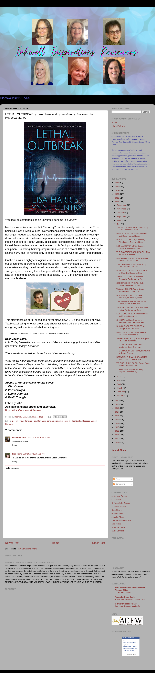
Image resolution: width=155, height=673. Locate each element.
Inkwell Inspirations (129, 642)
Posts (117, 479)
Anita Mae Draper (119, 496)
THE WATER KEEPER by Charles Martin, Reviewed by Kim (131, 302)
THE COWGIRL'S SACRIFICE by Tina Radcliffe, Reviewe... (133, 253)
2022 (117, 198)
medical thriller (75, 421)
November (121, 209)
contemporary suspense (57, 421)
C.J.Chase (116, 500)
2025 (117, 186)
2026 (117, 182)
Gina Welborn (117, 513)
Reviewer (9, 424)
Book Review (17, 421)
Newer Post (12, 542)
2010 (117, 439)
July (119, 224)
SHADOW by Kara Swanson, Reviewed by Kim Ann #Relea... (131, 321)
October (120, 213)
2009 (117, 442)
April (119, 384)
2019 (117, 404)
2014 (117, 423)
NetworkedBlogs (128, 637)
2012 (117, 431)
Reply (14, 445)
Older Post (98, 542)
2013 (117, 427)
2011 (117, 435)
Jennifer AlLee (118, 517)
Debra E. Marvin (119, 506)
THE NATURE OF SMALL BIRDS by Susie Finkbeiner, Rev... (132, 228)
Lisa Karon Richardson (121, 520)
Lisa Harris (17, 454)
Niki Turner (116, 524)
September (122, 216)
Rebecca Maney (89, 421)
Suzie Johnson (118, 531)
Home (55, 542)
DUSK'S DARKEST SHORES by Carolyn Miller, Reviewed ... (130, 327)
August (120, 220)
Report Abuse (119, 450)
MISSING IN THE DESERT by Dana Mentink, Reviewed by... (132, 259)
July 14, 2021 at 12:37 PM (39, 437)
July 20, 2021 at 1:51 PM (33, 454)
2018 (117, 408)
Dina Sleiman (117, 510)
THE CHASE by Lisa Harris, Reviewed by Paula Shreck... (133, 352)
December (121, 205)
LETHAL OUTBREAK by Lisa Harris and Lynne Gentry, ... (132, 315)
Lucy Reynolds (19, 437)
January (120, 396)
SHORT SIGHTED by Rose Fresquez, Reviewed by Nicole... (132, 339)
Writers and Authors (130, 648)
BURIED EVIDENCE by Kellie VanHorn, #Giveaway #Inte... (130, 296)
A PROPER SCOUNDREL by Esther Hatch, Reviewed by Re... (132, 309)
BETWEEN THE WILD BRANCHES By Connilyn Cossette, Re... (131, 358)
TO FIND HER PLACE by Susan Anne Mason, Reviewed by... (133, 364)
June (119, 376)
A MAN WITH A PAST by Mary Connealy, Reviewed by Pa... (130, 278)
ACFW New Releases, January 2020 (130, 599)
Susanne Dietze (118, 527)
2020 (117, 400)
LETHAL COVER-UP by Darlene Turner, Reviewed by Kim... (130, 247)
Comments (119, 484)
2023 (117, 194)
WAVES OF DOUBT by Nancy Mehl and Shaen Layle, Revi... (131, 235)
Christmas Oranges (123, 592)
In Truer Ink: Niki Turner (125, 604)
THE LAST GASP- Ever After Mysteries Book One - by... (129, 346)
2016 (117, 416)
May (119, 380)
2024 (117, 190)
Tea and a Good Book (125, 597)
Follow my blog (131, 654)
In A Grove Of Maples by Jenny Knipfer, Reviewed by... (129, 370)
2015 (117, 419)
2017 (117, 412)
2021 (117, 202)
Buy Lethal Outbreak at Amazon (23, 410)
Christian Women (129, 650)
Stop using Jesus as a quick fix (127, 606)
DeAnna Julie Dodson (121, 503)
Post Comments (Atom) (27, 549)
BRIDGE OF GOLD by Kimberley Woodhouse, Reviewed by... (130, 241)
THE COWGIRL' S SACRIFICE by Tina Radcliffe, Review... (131, 265)
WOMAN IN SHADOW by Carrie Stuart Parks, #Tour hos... (130, 290)
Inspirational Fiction (130, 647)
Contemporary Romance (35, 421)
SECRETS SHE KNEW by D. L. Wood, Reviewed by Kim (130, 284)
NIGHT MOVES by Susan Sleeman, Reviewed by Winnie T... (132, 333)
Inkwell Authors (118, 126)
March (120, 388)
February (121, 392)
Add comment (12, 468)
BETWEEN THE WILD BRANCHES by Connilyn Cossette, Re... (131, 272)
